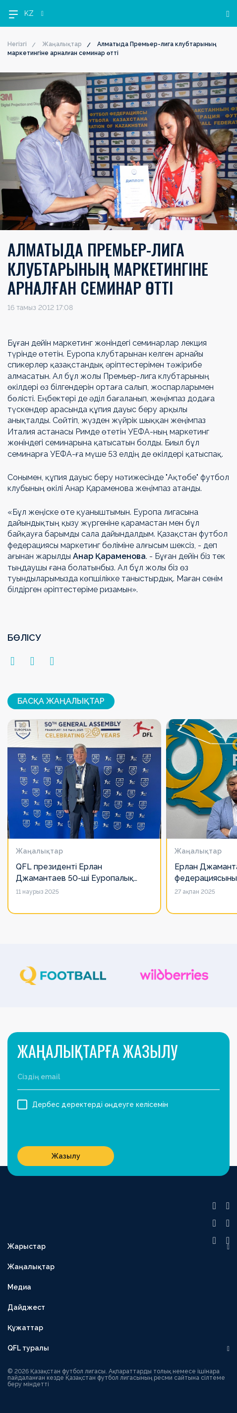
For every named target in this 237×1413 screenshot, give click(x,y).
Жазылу (66, 1156)
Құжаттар (25, 1328)
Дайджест (26, 1307)
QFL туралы (28, 1348)
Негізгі (17, 44)
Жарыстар (26, 1246)
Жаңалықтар (62, 44)
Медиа (19, 1287)
